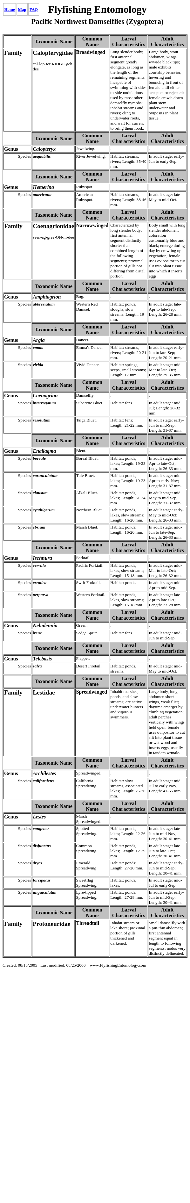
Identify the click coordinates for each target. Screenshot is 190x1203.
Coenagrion (16, 385)
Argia (9, 329)
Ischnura (12, 547)
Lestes (10, 806)
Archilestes (15, 763)
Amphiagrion (17, 286)
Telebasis (13, 648)
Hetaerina (14, 176)
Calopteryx (15, 138)
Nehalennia (15, 615)
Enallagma (14, 440)
